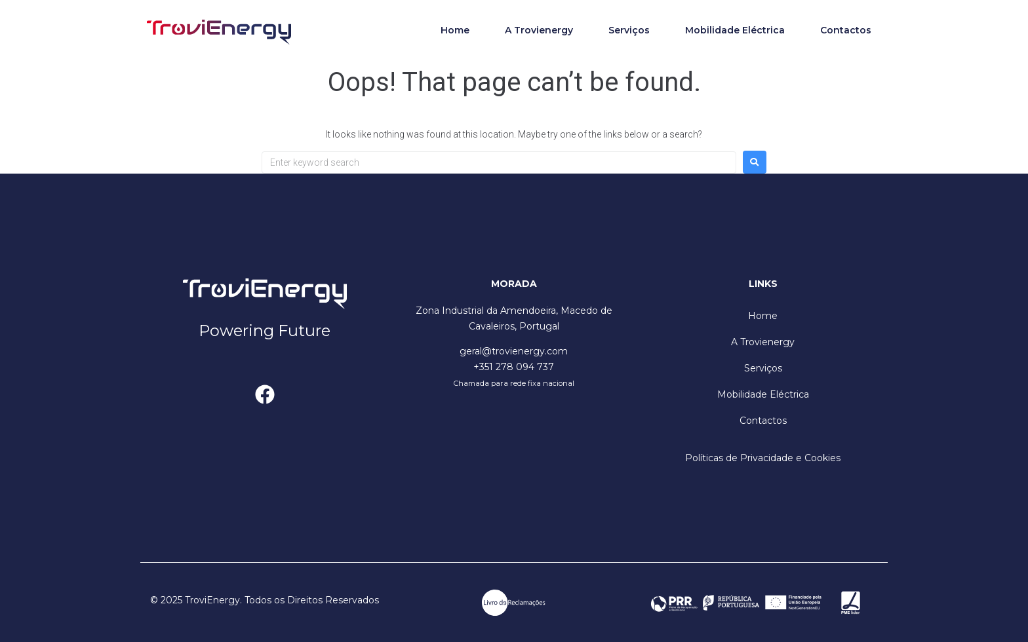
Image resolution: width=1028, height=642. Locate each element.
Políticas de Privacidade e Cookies (762, 458)
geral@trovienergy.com (514, 351)
